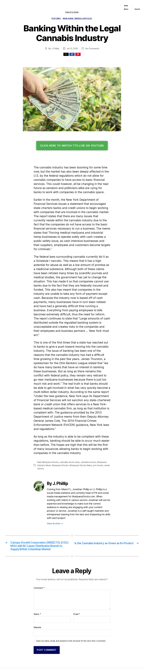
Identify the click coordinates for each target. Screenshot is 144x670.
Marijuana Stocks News (85, 4)
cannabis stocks (86, 442)
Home (40, 4)
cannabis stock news (68, 442)
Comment (39, 569)
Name (37, 595)
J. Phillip (55, 49)
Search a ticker (72, 12)
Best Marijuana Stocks (47, 442)
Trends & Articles (110, 4)
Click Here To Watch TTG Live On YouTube (72, 146)
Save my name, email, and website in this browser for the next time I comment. (69, 621)
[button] (66, 54)
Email (76, 595)
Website (37, 608)
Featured (70, 4)
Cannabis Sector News (107, 7)
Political (99, 4)
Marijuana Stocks (59, 445)
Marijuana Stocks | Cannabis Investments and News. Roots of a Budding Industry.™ (59, 655)
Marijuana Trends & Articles (78, 19)
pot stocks (95, 445)
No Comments (92, 49)
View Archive (54, 499)
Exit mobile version (72, 666)
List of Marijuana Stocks (53, 4)
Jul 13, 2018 (72, 49)
